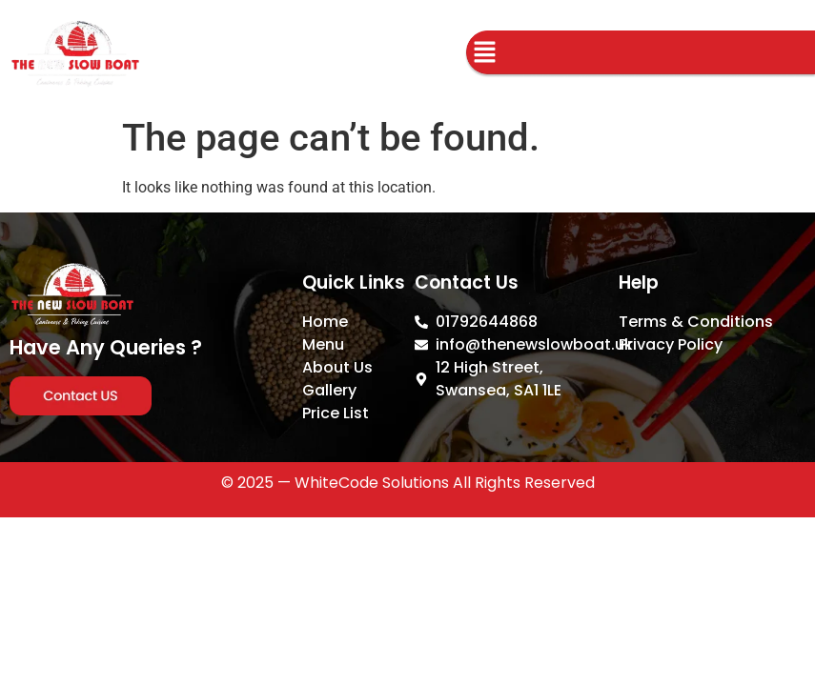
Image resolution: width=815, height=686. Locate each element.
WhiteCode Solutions (372, 483)
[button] (484, 53)
